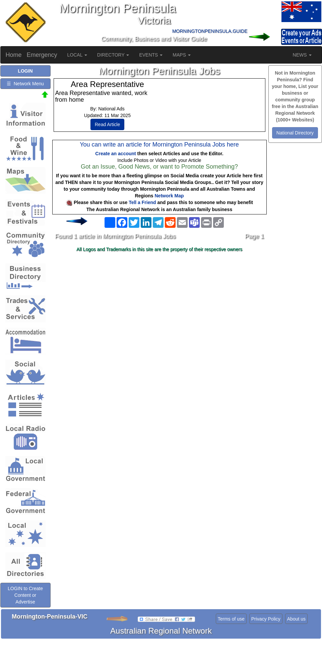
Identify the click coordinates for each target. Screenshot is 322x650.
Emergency (42, 55)
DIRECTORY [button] (113, 55)
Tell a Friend (142, 202)
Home (14, 55)
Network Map (169, 195)
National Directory (295, 132)
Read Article (107, 124)
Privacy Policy (265, 619)
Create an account (115, 153)
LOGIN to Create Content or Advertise (25, 595)
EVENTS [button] (151, 55)
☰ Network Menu (25, 83)
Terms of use (231, 619)
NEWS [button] (302, 55)
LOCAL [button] (77, 55)
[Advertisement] (159, 307)
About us (296, 619)
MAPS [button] (182, 55)
